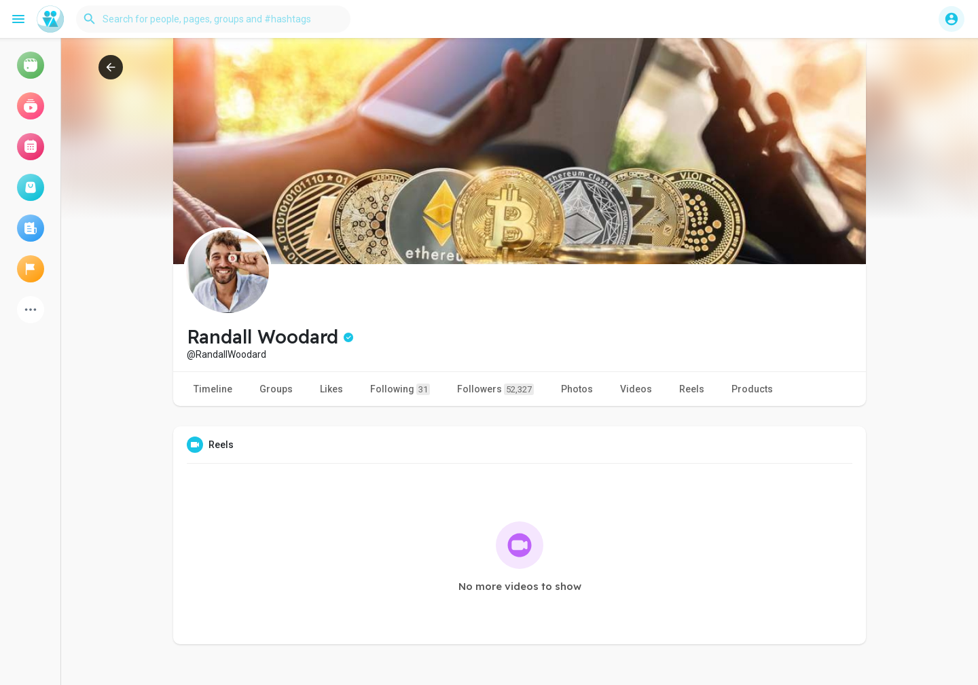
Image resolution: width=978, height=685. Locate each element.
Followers (495, 389)
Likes (331, 389)
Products (752, 389)
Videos (636, 389)
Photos (577, 389)
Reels (691, 389)
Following (400, 389)
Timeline (213, 389)
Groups (276, 389)
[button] (213, 19)
